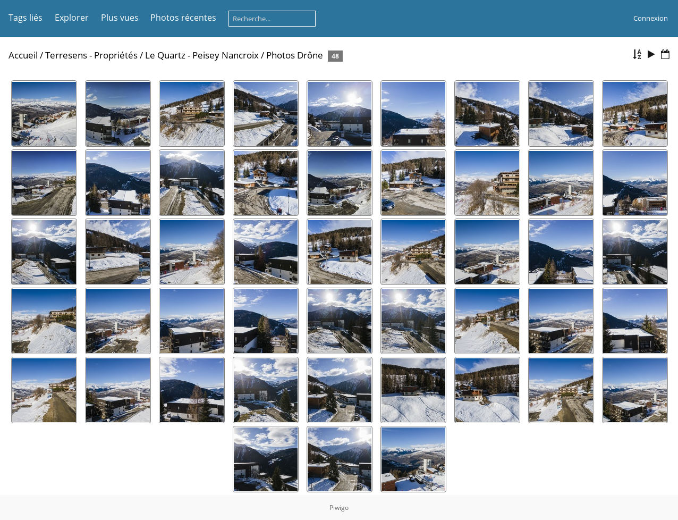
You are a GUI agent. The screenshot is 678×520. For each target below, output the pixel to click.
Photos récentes (183, 17)
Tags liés (26, 17)
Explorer (72, 17)
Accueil (23, 55)
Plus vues (120, 17)
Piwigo (339, 507)
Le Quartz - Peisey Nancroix (202, 55)
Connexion (650, 18)
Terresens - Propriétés (91, 55)
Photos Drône (294, 55)
